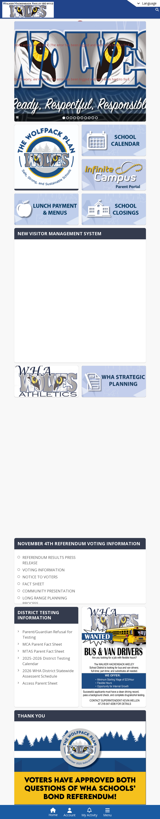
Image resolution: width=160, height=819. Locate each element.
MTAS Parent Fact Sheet (125, 424)
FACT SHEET (63, 369)
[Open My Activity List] (89, 812)
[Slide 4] (74, 117)
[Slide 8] (89, 117)
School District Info (33, 764)
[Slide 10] (96, 117)
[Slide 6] (81, 117)
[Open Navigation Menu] (107, 812)
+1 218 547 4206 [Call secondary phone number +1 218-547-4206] (36, 734)
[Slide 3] (70, 117)
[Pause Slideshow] (16, 117)
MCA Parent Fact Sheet (124, 411)
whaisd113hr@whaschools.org (46, 748)
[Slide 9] (92, 117)
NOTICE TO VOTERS (69, 362)
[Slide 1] (63, 117)
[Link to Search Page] (156, 9)
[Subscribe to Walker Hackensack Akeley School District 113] (105, 764)
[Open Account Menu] (70, 812)
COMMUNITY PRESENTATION (78, 376)
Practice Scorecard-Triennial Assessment (124, 514)
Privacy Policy (108, 778)
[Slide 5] (78, 117)
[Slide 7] (85, 117)
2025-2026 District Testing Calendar (124, 442)
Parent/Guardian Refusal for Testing (127, 396)
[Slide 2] (67, 117)
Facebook (106, 771)
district (26, 758)
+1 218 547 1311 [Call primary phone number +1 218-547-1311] (36, 727)
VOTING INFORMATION (73, 355)
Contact (24, 771)
